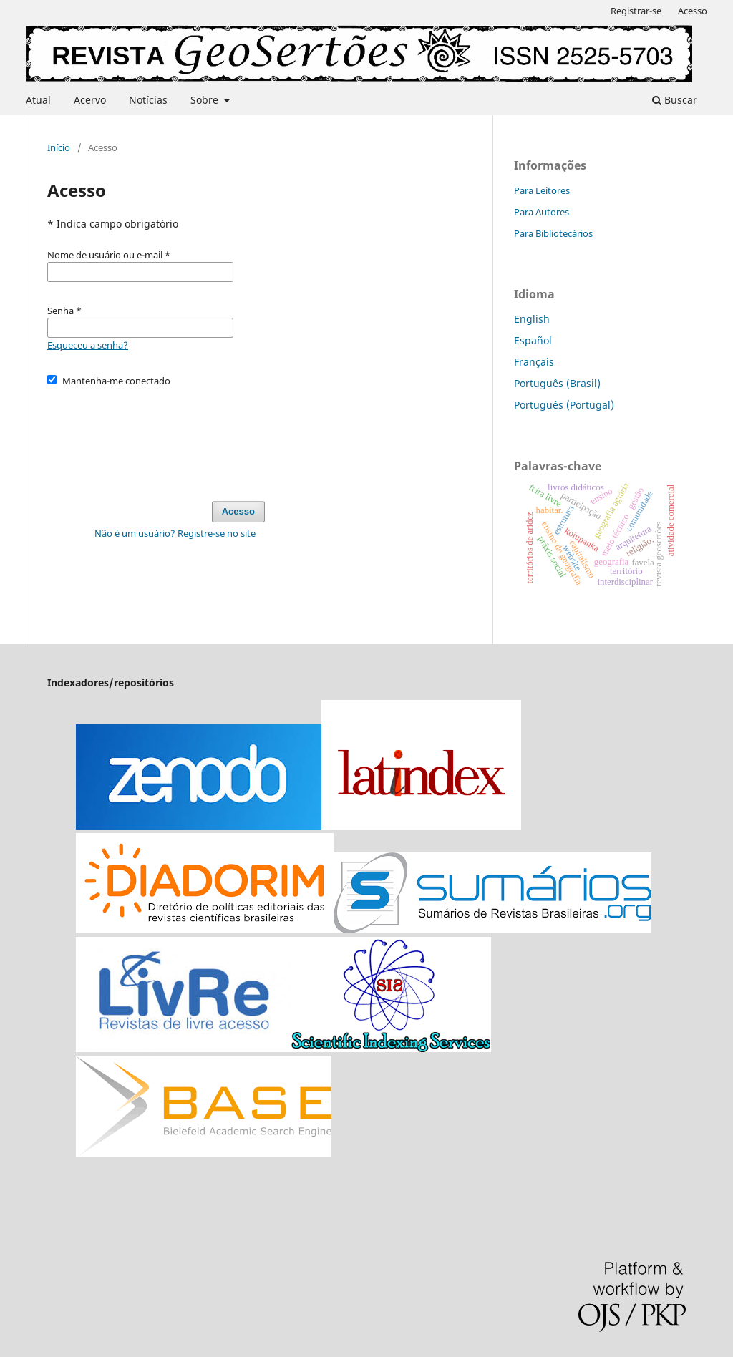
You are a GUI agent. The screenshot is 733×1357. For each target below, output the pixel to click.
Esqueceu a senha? (87, 345)
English (532, 319)
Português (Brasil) (557, 383)
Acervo (90, 100)
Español (533, 340)
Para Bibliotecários (553, 233)
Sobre (205, 100)
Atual (38, 100)
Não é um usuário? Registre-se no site (175, 533)
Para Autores (541, 211)
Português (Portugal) (564, 405)
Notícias (148, 100)
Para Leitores (542, 190)
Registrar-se (636, 10)
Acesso (692, 10)
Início (58, 147)
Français (534, 362)
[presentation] (156, 437)
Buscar (674, 100)
